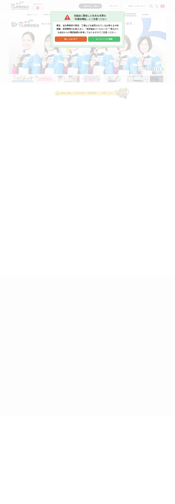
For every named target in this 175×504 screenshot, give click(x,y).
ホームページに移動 (104, 39)
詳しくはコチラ (70, 39)
